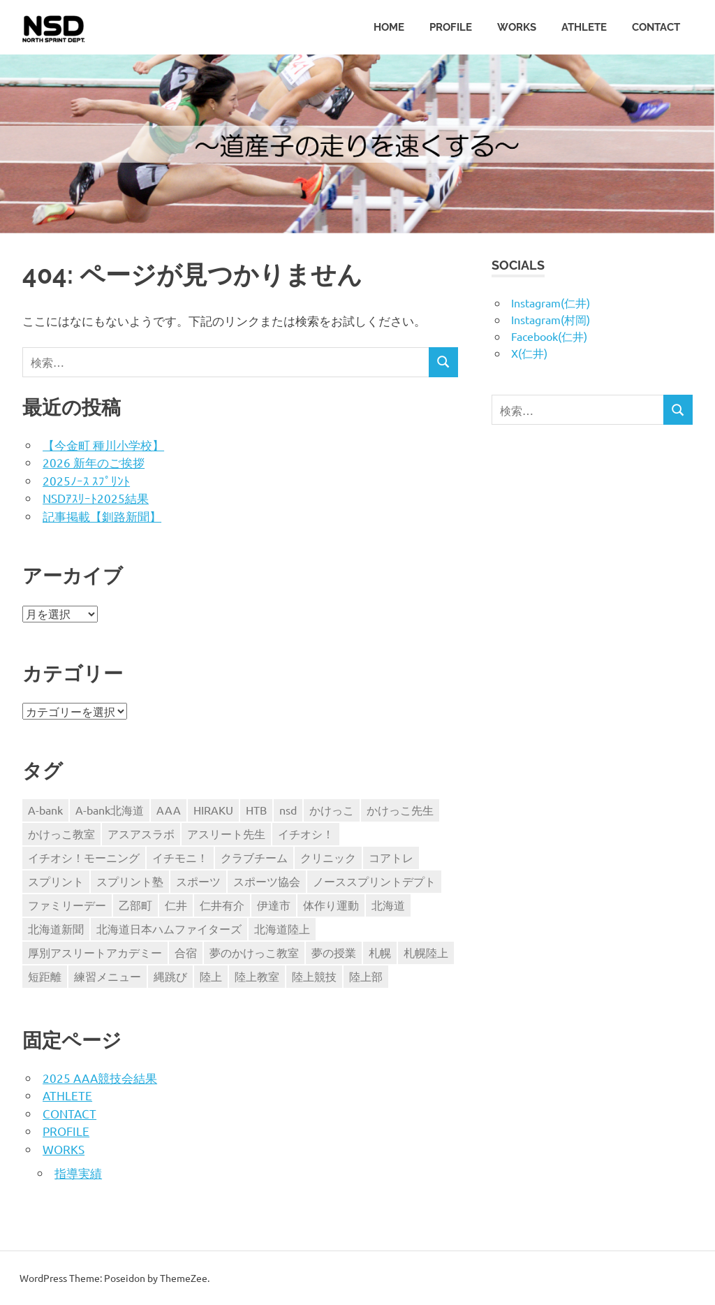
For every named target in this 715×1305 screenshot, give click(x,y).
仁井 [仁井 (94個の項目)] (176, 905)
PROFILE (450, 27)
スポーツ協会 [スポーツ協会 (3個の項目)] (266, 881)
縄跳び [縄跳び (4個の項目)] (170, 976)
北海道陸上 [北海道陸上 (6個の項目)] (282, 928)
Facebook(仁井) (549, 336)
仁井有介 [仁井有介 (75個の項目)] (222, 905)
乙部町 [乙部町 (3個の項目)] (135, 905)
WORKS (516, 27)
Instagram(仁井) (550, 302)
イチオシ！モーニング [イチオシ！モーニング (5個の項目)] (84, 857)
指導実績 (78, 1172)
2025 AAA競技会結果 (100, 1077)
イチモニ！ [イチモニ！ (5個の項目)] (180, 857)
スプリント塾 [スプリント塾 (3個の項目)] (129, 881)
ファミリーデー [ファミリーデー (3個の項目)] (67, 905)
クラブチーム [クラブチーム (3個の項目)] (254, 857)
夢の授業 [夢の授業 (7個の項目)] (333, 952)
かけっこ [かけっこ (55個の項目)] (331, 810)
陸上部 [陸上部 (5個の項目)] (366, 976)
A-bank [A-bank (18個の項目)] (45, 810)
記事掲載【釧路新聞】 (102, 516)
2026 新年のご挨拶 (94, 462)
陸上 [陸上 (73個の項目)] (211, 976)
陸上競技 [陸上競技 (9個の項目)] (314, 976)
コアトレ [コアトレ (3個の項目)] (391, 857)
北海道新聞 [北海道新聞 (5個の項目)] (56, 928)
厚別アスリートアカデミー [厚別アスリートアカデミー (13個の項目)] (95, 952)
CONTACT (656, 27)
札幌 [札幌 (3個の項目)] (380, 952)
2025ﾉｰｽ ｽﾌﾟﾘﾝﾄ (86, 480)
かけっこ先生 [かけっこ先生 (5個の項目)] (400, 810)
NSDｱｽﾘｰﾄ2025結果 (96, 497)
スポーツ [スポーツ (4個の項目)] (198, 881)
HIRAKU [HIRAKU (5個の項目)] (213, 810)
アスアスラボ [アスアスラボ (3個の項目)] (141, 833)
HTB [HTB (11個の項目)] (256, 810)
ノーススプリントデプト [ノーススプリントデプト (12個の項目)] (374, 881)
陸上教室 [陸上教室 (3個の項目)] (257, 976)
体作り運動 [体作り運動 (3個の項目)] (331, 905)
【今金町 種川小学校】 (103, 444)
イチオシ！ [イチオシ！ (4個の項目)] (306, 833)
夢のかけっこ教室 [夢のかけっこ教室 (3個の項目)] (254, 952)
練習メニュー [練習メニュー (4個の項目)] (107, 976)
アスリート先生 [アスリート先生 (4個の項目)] (226, 833)
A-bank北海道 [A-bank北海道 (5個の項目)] (109, 810)
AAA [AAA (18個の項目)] (168, 810)
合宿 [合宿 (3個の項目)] (186, 952)
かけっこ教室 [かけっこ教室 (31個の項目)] (61, 833)
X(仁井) (529, 353)
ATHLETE (584, 27)
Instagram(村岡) (550, 319)
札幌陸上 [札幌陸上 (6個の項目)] (426, 952)
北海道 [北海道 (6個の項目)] (388, 905)
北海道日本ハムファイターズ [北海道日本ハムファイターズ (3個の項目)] (169, 928)
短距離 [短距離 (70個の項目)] (44, 976)
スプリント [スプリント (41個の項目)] (56, 881)
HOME (389, 27)
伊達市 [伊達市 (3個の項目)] (273, 905)
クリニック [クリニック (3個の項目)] (328, 857)
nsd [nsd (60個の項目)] (288, 810)
